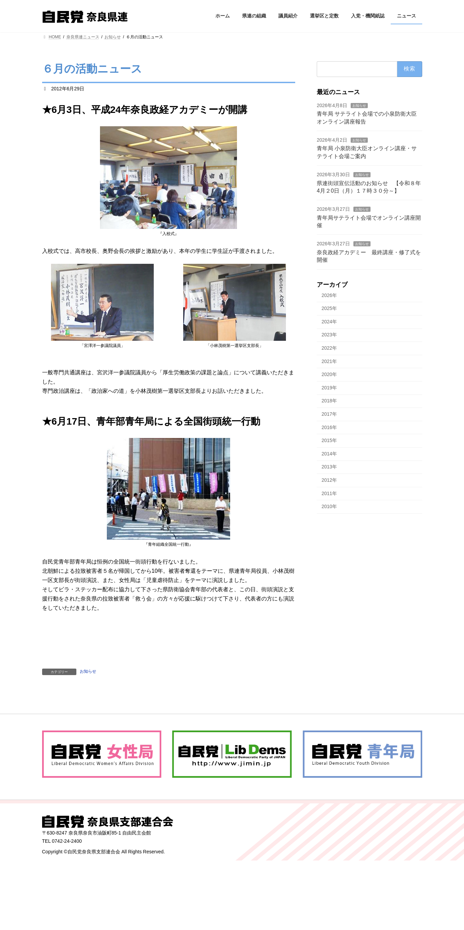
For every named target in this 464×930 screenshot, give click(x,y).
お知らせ (88, 671)
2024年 (329, 321)
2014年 (329, 453)
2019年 (329, 387)
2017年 (329, 414)
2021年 (329, 361)
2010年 (329, 506)
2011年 (329, 493)
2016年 (329, 427)
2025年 (329, 308)
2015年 (329, 440)
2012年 (329, 480)
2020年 (329, 374)
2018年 (329, 400)
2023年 (329, 334)
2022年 (329, 348)
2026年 (329, 295)
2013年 (329, 466)
